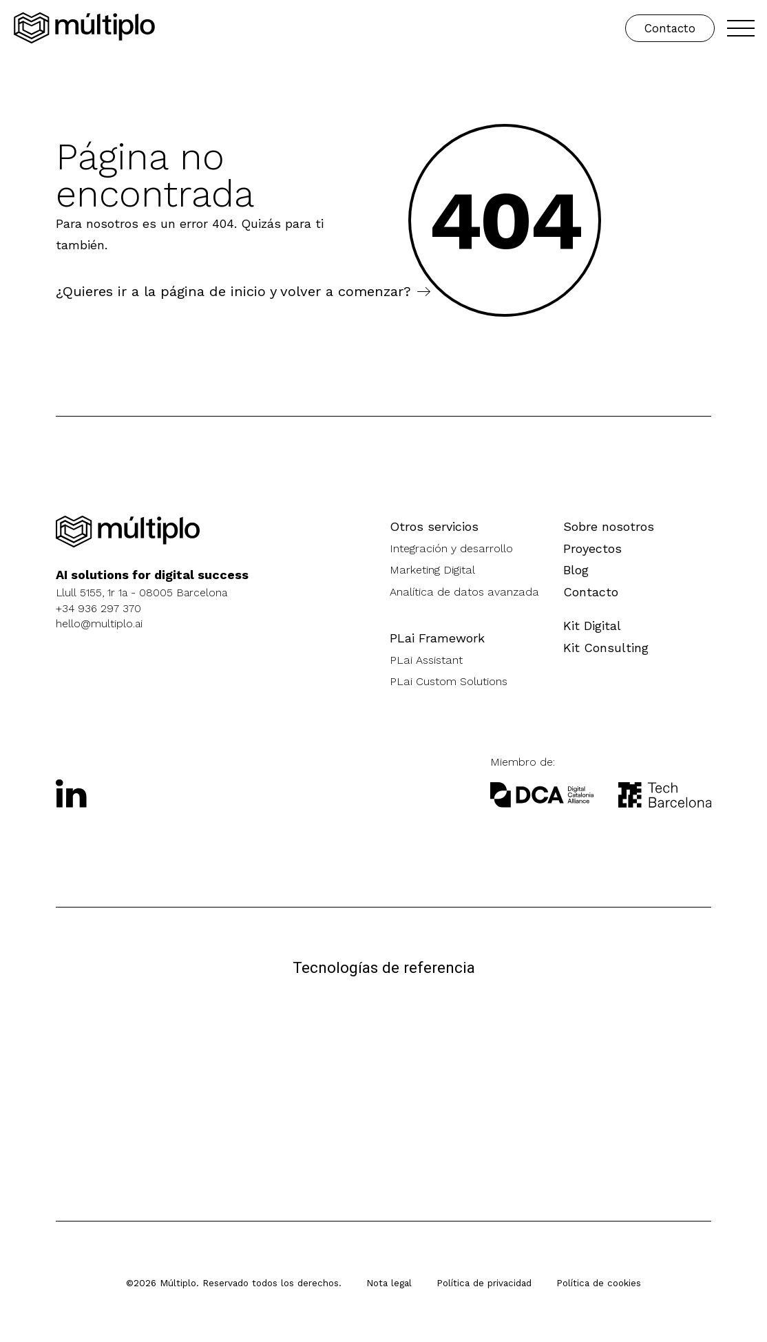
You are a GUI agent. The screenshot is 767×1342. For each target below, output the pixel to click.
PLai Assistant (426, 660)
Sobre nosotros (608, 526)
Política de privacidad (484, 1282)
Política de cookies (598, 1282)
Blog (576, 570)
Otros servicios (434, 526)
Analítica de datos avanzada (464, 591)
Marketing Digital (432, 569)
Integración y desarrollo (451, 548)
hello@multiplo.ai (99, 623)
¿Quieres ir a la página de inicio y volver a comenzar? (233, 291)
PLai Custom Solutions (448, 681)
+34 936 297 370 (98, 608)
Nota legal (389, 1282)
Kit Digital (592, 625)
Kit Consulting (606, 647)
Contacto (669, 28)
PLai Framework (437, 638)
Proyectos (592, 548)
